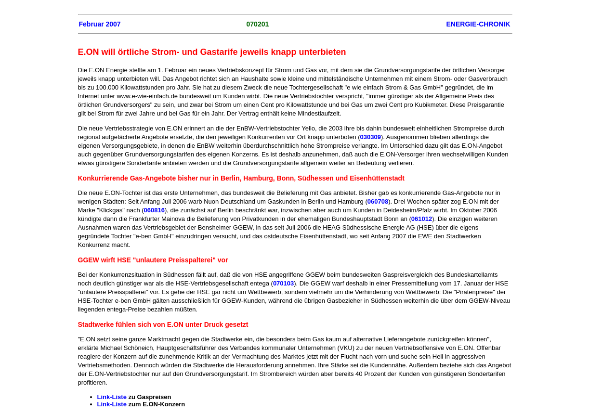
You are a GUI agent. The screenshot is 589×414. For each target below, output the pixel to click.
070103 (283, 283)
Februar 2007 (100, 24)
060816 (154, 210)
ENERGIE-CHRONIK (478, 24)
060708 (377, 201)
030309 (370, 137)
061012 (421, 218)
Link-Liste (113, 397)
